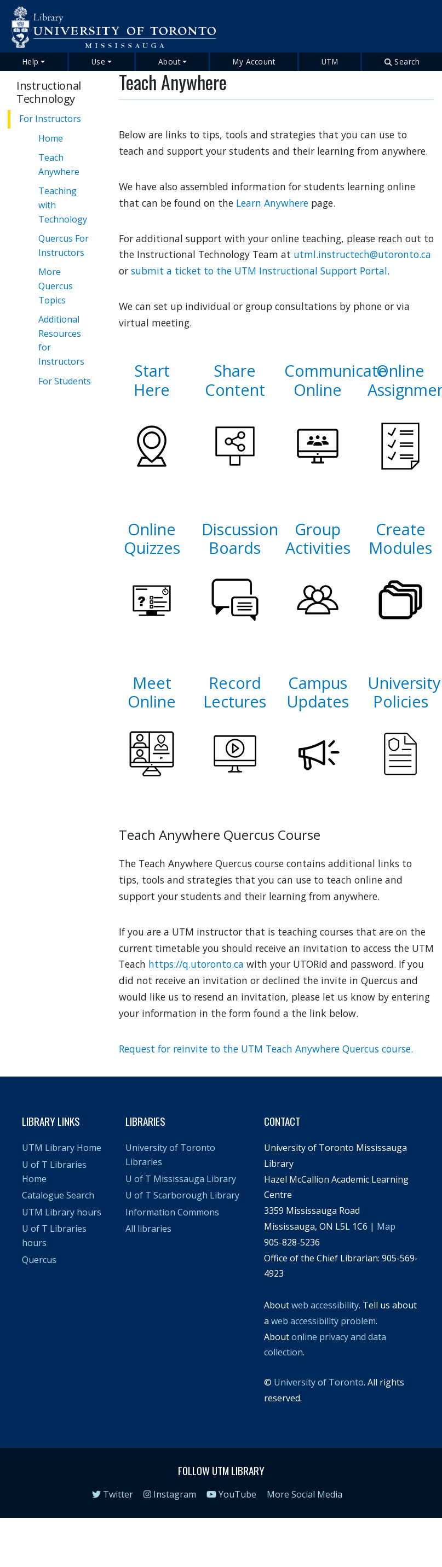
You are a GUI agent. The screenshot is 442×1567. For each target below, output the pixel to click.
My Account (254, 61)
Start (152, 370)
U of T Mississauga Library (180, 1179)
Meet (152, 682)
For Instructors (50, 119)
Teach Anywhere (58, 164)
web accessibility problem (323, 1321)
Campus (317, 682)
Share (235, 370)
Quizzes (152, 547)
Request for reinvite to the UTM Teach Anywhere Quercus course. (266, 1048)
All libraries (148, 1229)
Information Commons (172, 1212)
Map (386, 1226)
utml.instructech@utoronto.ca (362, 254)
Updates (317, 701)
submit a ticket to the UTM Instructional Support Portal (259, 270)
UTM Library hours (61, 1212)
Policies (400, 701)
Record (235, 682)
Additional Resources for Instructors (61, 340)
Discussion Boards (240, 538)
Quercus (39, 1260)
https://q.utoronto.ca (196, 963)
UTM (330, 61)
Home (50, 138)
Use (98, 61)
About (169, 61)
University (404, 682)
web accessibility (325, 1305)
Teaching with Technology (62, 205)
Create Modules (400, 538)
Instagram (169, 1494)
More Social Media (304, 1494)
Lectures (234, 701)
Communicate (335, 370)
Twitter (112, 1494)
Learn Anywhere (272, 202)
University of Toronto (319, 1382)
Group (318, 529)
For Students (64, 381)
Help (30, 61)
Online (318, 389)
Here (152, 389)
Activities (318, 547)
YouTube (231, 1494)
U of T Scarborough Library (182, 1195)
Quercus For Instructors (63, 245)
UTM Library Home (61, 1148)
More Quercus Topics (55, 286)
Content (235, 389)
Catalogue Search (58, 1195)
